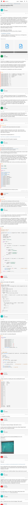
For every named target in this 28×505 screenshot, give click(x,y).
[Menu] (1, 1)
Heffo (5, 55)
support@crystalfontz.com (5, 492)
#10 (26, 319)
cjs (1, 7)
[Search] (27, 1)
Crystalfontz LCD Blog (5, 33)
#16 (26, 477)
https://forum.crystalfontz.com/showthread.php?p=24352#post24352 (13, 464)
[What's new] (24, 1)
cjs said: (2, 199)
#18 (26, 499)
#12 (26, 414)
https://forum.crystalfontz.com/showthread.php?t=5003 (10, 136)
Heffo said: (3, 125)
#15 (26, 460)
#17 (26, 489)
